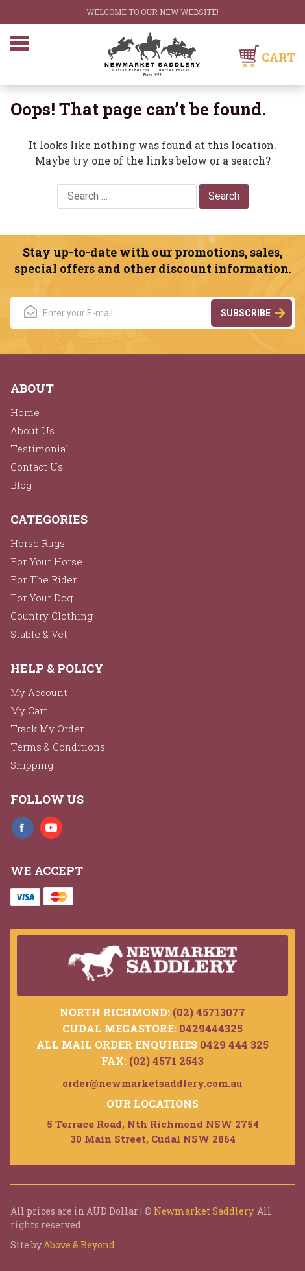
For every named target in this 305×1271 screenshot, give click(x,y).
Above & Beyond (79, 1245)
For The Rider (43, 579)
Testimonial (39, 448)
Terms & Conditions (57, 746)
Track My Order (47, 728)
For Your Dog (41, 597)
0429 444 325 (234, 1044)
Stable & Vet (38, 633)
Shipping (31, 764)
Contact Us (36, 466)
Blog (21, 484)
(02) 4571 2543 (166, 1060)
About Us (32, 430)
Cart (278, 57)
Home (25, 412)
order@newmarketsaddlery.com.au (152, 1083)
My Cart (28, 710)
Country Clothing (51, 615)
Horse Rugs (37, 543)
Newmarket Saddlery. (204, 1211)
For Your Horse (46, 561)
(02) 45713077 (209, 1012)
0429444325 (211, 1028)
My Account (38, 692)
